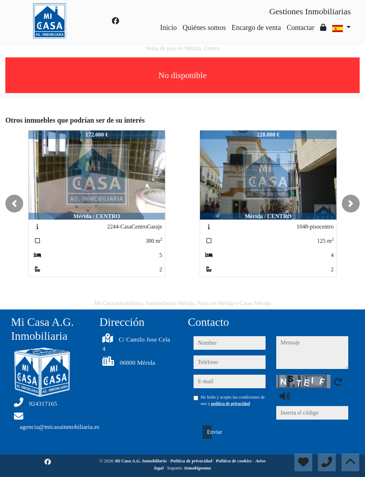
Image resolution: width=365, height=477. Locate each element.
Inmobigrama (197, 468)
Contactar (300, 27)
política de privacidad (230, 403)
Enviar (209, 432)
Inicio (168, 27)
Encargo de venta (256, 27)
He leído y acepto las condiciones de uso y (233, 400)
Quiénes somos (204, 27)
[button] (14, 203)
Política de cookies (234, 460)
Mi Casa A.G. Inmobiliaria (141, 460)
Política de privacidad (191, 460)
